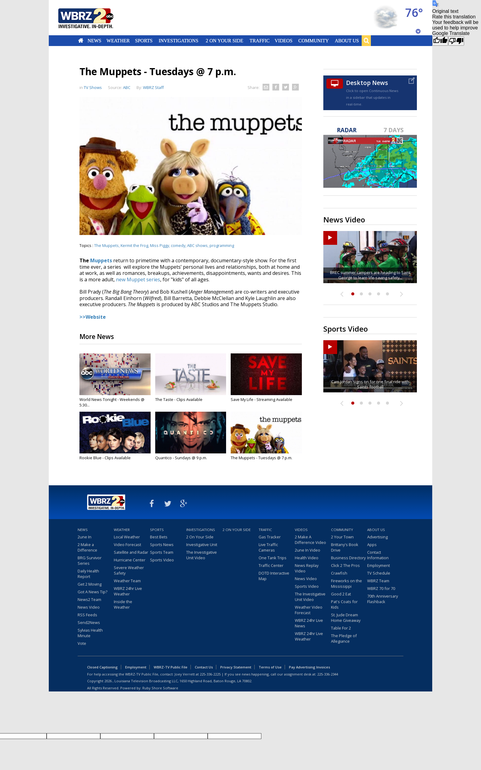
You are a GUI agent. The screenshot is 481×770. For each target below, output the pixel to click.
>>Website (92, 317)
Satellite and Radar (131, 552)
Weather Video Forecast (308, 609)
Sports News (162, 544)
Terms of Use (270, 667)
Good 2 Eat (341, 594)
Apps (372, 544)
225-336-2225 (210, 674)
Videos (283, 40)
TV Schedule (378, 573)
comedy (178, 245)
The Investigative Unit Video (201, 554)
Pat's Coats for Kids (344, 604)
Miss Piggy (159, 245)
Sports (143, 40)
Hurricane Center (129, 560)
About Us (347, 40)
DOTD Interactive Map (274, 575)
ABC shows (197, 245)
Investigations (178, 40)
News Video (89, 607)
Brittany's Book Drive (344, 547)
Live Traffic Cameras (268, 547)
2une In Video (307, 550)
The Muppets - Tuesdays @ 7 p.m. (261, 457)
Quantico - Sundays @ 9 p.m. (181, 457)
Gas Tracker (270, 537)
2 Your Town (342, 537)
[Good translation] (440, 41)
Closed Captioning (102, 667)
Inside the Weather (123, 604)
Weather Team (127, 580)
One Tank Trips (273, 557)
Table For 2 (341, 628)
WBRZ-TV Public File (170, 667)
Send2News (89, 622)
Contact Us (204, 667)
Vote (82, 643)
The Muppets (106, 245)
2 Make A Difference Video (310, 539)
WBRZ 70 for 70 (381, 588)
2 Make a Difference (87, 547)
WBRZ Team (378, 580)
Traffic (259, 40)
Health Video (306, 557)
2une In (84, 537)
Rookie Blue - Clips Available (105, 457)
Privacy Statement (235, 667)
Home (80, 40)
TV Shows (93, 87)
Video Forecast (127, 544)
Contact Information (378, 554)
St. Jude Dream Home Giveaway (345, 617)
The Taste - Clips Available (178, 399)
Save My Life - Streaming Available (261, 399)
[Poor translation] (456, 41)
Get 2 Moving (90, 584)
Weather (118, 40)
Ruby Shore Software (160, 688)
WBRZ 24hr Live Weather (128, 591)
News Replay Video (306, 568)
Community (313, 40)
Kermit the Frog (134, 245)
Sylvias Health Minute (90, 632)
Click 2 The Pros (345, 565)
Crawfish (339, 573)
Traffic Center (271, 565)
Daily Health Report (88, 573)
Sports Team (161, 552)
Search (366, 40)
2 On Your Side (224, 40)
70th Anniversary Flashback (382, 598)
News (94, 40)
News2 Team (89, 599)
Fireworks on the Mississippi (346, 583)
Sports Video (162, 560)
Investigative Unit (201, 544)
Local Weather (127, 537)
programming (222, 245)
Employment (378, 565)
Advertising (377, 537)
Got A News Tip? (92, 592)
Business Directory (348, 557)
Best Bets (158, 537)
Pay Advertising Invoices (309, 667)
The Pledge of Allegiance (344, 638)
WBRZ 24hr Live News (309, 623)
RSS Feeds (87, 615)
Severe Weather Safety (129, 570)
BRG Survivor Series (90, 560)
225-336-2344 (327, 674)
